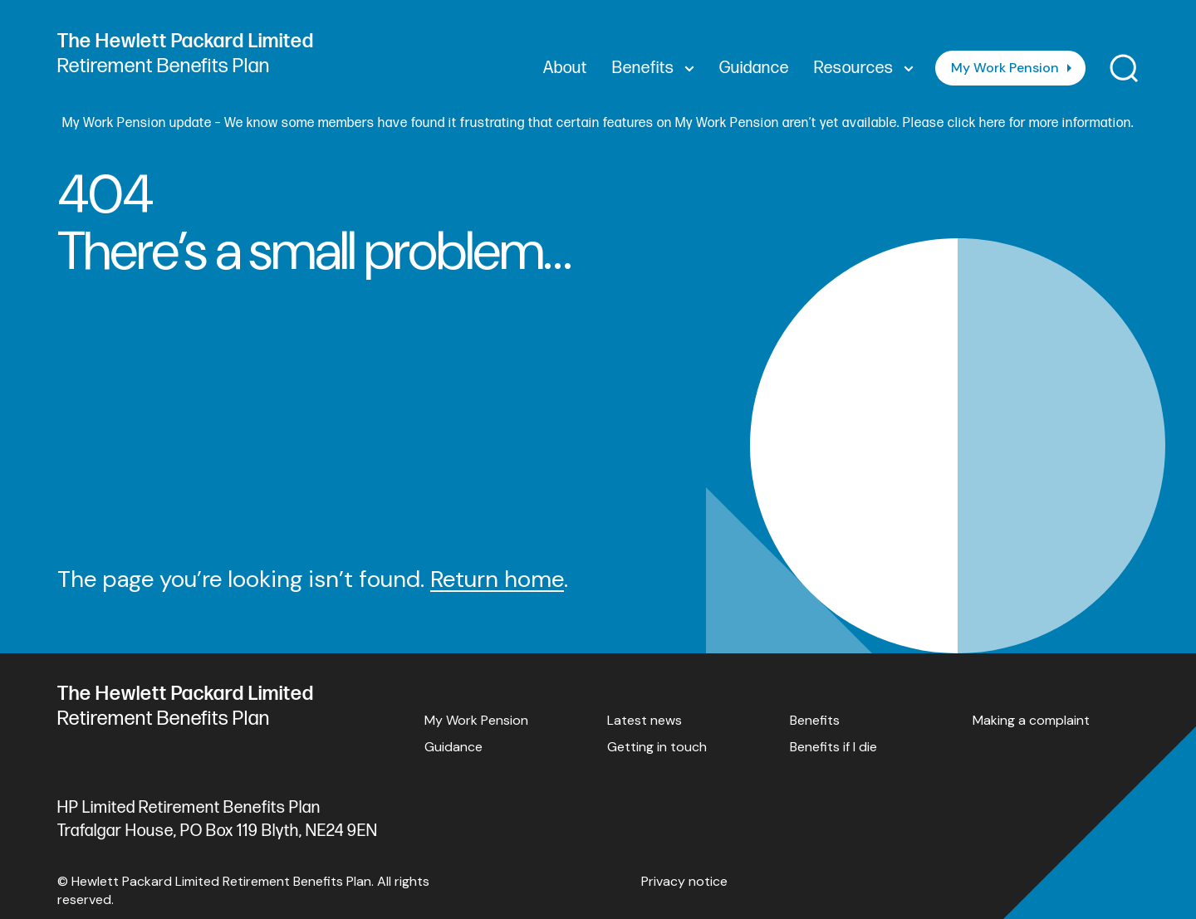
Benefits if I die (833, 746)
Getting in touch (657, 746)
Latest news (644, 720)
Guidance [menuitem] (754, 68)
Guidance (453, 746)
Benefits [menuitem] (653, 68)
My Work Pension (1005, 67)
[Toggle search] (1124, 68)
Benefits (815, 720)
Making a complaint (1031, 720)
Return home (497, 579)
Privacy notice (684, 881)
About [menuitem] (565, 68)
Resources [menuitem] (864, 68)
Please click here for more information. (1018, 123)
